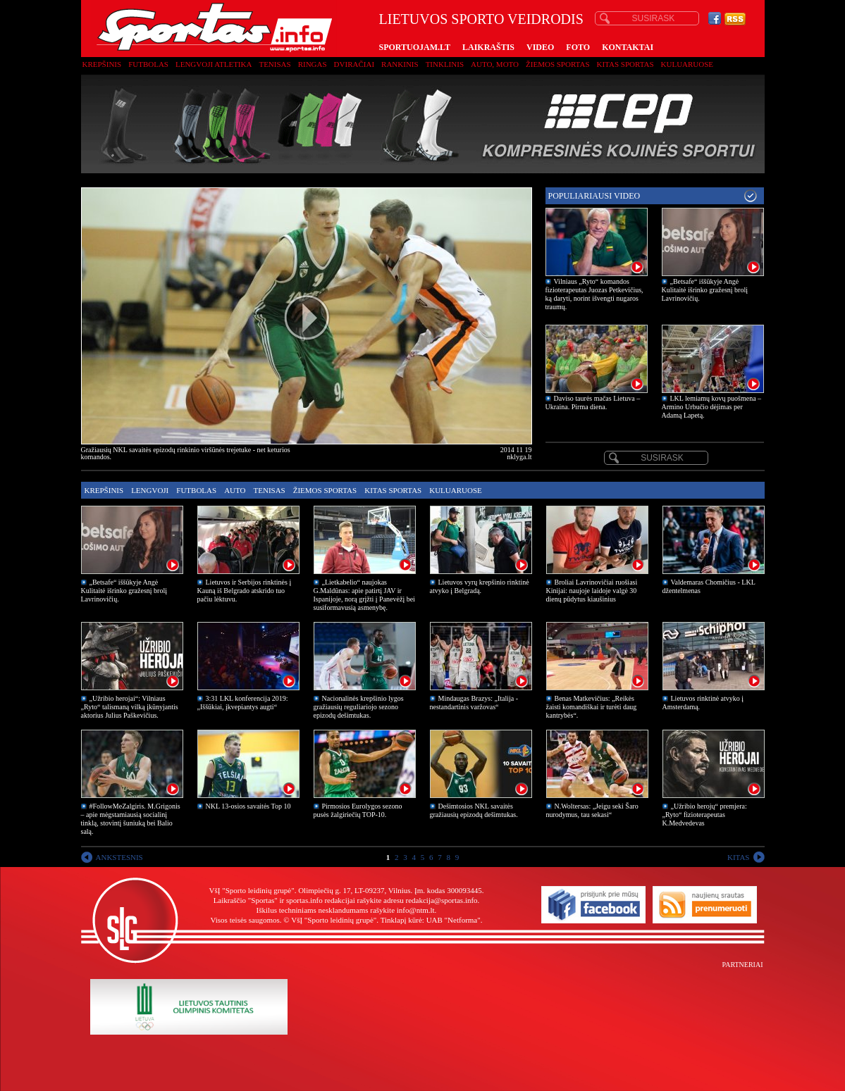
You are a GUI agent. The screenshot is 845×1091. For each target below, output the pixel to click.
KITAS (738, 857)
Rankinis (400, 64)
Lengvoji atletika (213, 64)
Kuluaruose (687, 64)
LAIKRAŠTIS (488, 47)
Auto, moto (495, 64)
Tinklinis (445, 64)
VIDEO (540, 47)
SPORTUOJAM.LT (414, 47)
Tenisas (274, 64)
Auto (234, 490)
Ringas (312, 64)
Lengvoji (149, 490)
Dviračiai (354, 64)
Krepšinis (102, 64)
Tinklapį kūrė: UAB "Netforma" (431, 920)
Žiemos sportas (557, 64)
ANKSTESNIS (119, 857)
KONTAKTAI (627, 47)
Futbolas (148, 64)
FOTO (578, 47)
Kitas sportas (625, 64)
